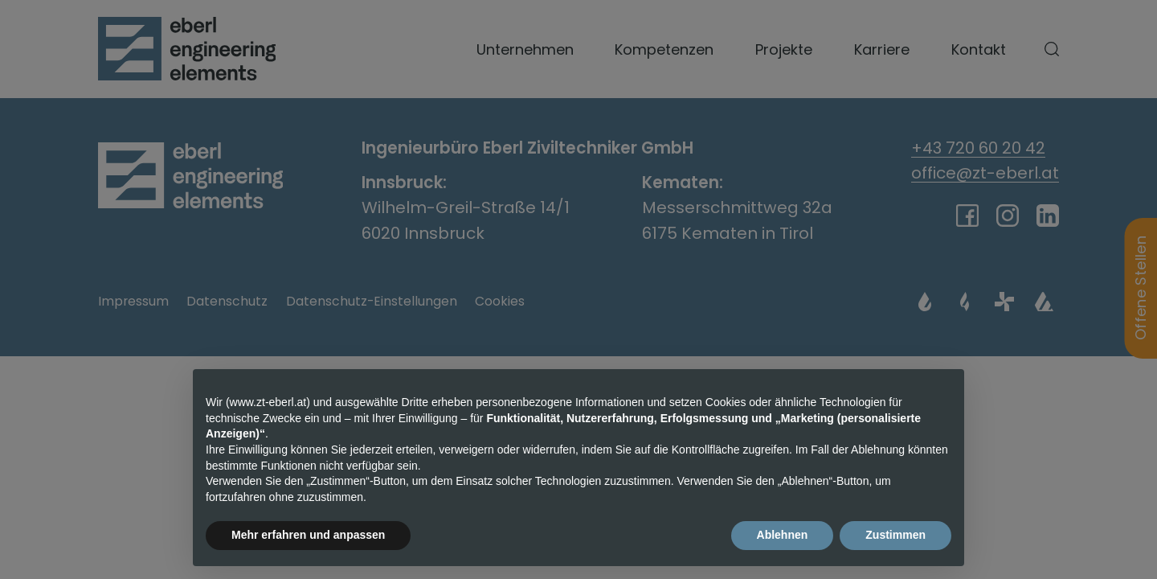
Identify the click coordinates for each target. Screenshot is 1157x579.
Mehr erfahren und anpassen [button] (308, 535)
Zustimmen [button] (895, 535)
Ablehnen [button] (782, 535)
